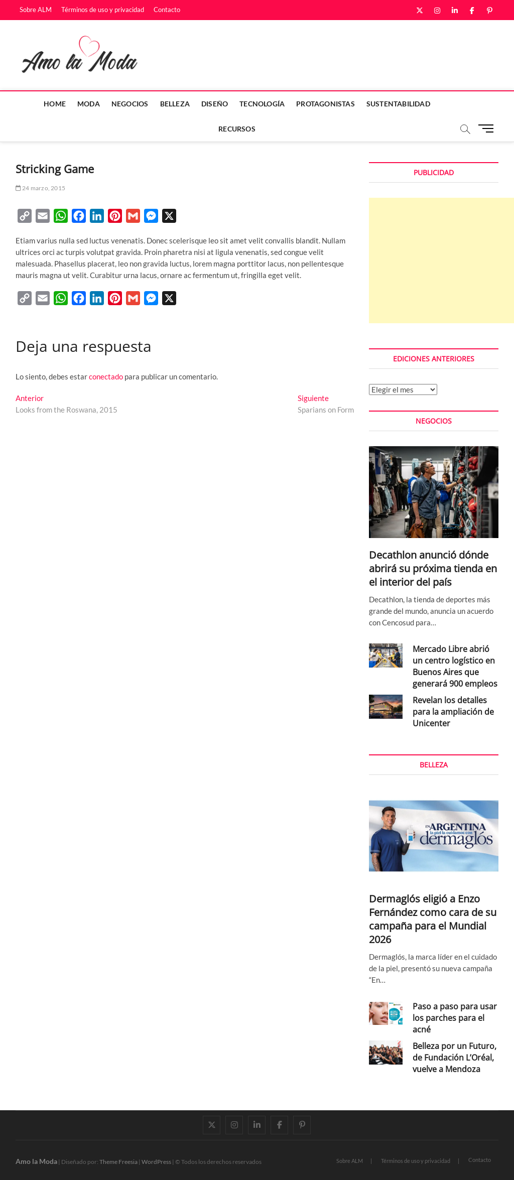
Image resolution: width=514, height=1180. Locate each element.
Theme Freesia (118, 1161)
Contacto (167, 10)
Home (55, 103)
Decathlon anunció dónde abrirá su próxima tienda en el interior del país (433, 568)
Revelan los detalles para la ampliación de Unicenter (453, 712)
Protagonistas (325, 103)
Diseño (214, 103)
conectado (106, 376)
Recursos (236, 128)
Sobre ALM (36, 10)
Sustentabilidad (398, 103)
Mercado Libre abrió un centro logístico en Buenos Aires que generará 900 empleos (455, 666)
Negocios (130, 103)
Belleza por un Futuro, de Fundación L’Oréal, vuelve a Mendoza (454, 1057)
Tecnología (262, 103)
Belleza (175, 103)
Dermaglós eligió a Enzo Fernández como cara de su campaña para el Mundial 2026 (432, 919)
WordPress (156, 1161)
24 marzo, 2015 (40, 188)
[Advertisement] (441, 260)
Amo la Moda (36, 1161)
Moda (88, 103)
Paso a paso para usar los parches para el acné (455, 1018)
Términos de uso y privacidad (102, 10)
